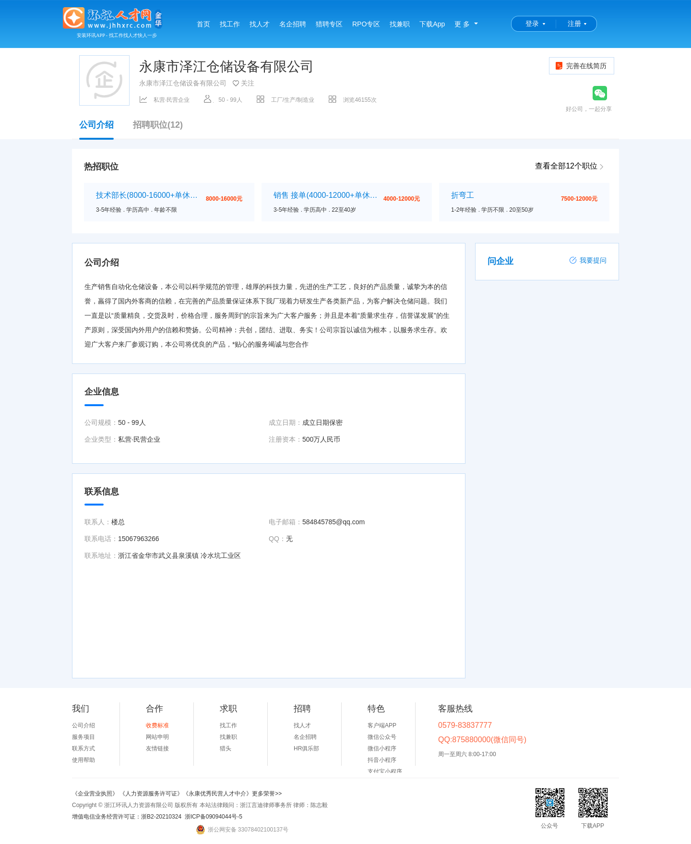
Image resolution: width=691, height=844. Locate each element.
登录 (532, 23)
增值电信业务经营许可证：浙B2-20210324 (126, 816)
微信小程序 (382, 748)
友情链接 (157, 748)
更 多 (462, 24)
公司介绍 (96, 130)
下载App (432, 24)
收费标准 (157, 725)
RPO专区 (366, 24)
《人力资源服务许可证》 (151, 793)
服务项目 (83, 737)
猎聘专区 (329, 24)
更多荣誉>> (267, 793)
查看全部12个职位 (566, 166)
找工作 (230, 24)
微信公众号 (382, 737)
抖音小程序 (382, 760)
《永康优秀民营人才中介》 (217, 793)
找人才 (260, 24)
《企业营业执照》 (95, 793)
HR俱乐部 (306, 748)
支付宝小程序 (385, 771)
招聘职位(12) (158, 125)
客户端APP (382, 725)
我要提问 (588, 260)
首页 (203, 24)
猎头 (225, 748)
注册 (574, 23)
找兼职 (400, 24)
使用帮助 (83, 760)
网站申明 (157, 737)
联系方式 (83, 748)
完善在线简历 (580, 66)
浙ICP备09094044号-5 (213, 816)
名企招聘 (292, 24)
